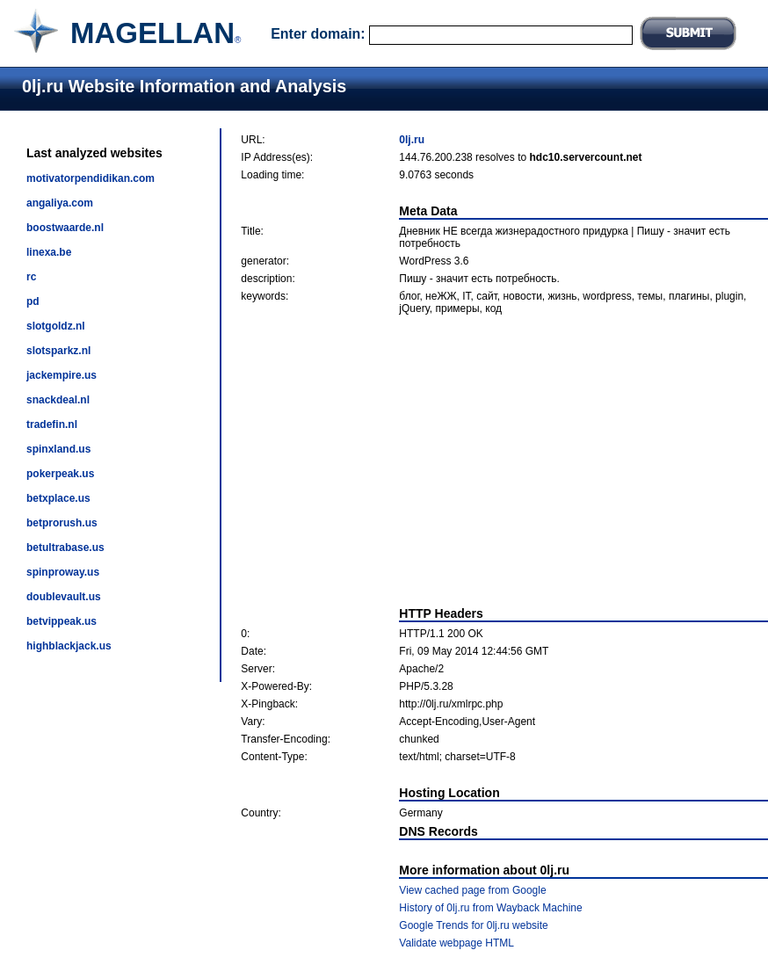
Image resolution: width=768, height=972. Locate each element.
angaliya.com (59, 203)
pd (33, 301)
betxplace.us (58, 498)
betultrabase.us (65, 547)
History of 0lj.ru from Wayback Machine (490, 908)
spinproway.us (62, 572)
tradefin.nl (51, 424)
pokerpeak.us (60, 474)
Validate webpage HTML (456, 943)
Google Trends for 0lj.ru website (473, 925)
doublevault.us (63, 597)
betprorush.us (62, 523)
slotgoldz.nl (55, 326)
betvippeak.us (61, 621)
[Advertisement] (504, 460)
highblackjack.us (69, 646)
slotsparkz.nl (58, 351)
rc (31, 277)
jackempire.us (61, 375)
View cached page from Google (472, 890)
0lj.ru (411, 140)
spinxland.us (58, 449)
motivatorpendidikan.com (90, 178)
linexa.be (48, 252)
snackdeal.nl (58, 400)
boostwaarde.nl (65, 227)
